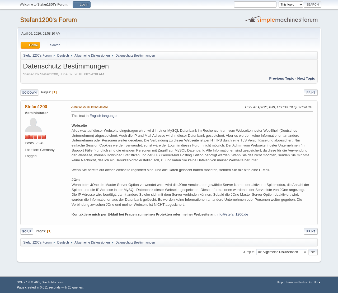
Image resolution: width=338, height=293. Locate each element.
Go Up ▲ (315, 282)
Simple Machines (52, 282)
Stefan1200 (36, 106)
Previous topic (281, 78)
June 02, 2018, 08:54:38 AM (89, 106)
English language (103, 116)
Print (310, 92)
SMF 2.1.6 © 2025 (28, 282)
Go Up (26, 231)
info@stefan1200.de (232, 214)
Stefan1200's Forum (48, 19)
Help (280, 282)
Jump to (249, 252)
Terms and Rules (296, 282)
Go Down (29, 92)
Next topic (306, 78)
